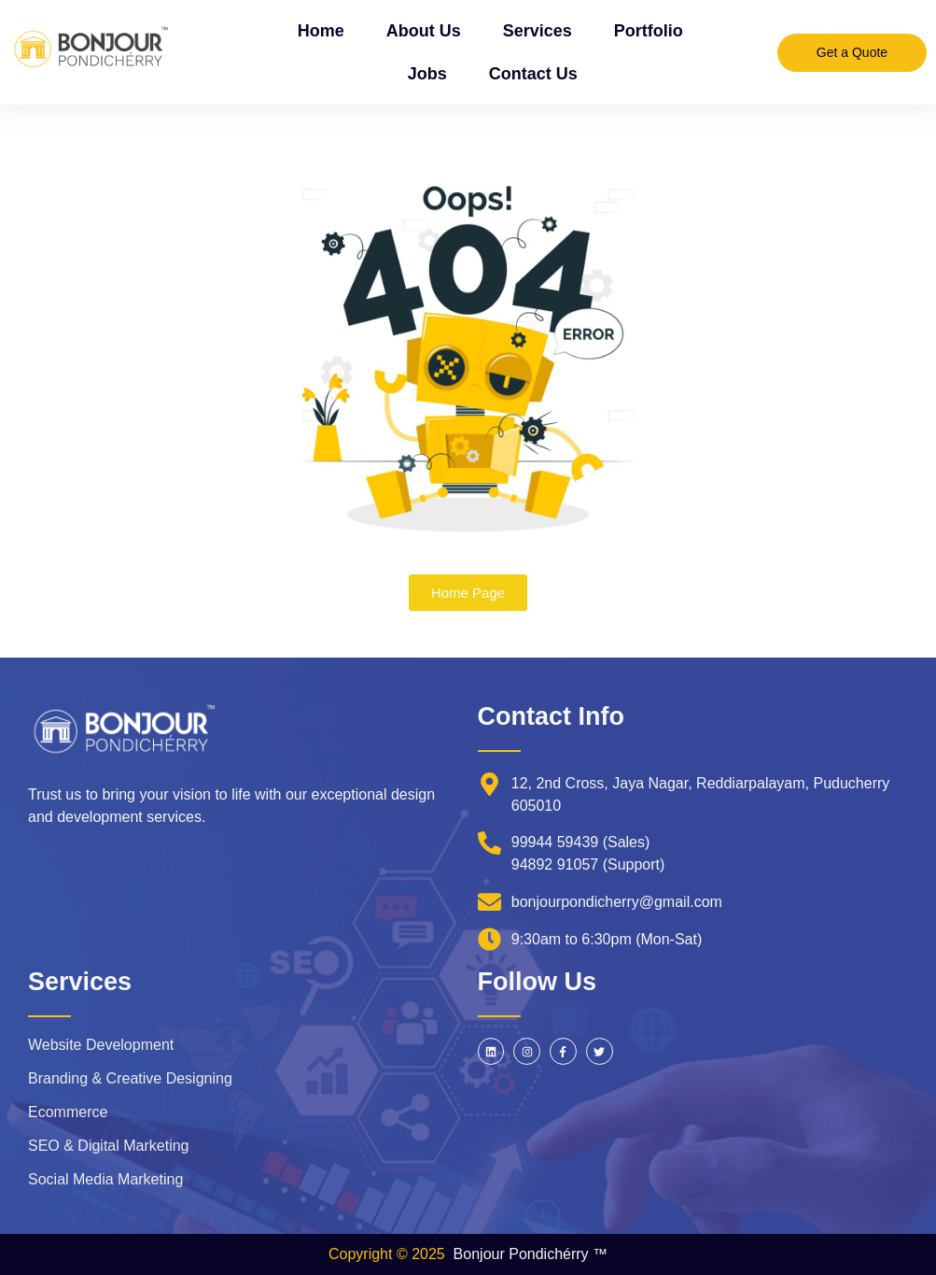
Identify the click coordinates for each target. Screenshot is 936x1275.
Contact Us (533, 73)
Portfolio (648, 30)
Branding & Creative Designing (130, 1078)
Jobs (427, 73)
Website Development (101, 1045)
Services (537, 30)
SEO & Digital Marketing (108, 1146)
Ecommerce (67, 1112)
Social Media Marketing (105, 1179)
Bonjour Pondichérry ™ (531, 1254)
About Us (423, 30)
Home (321, 30)
